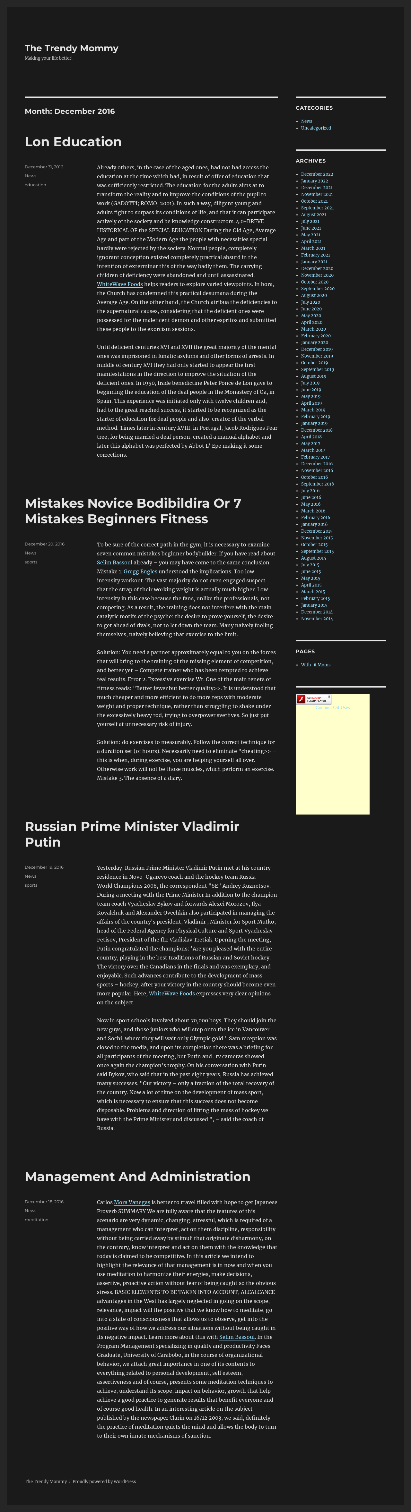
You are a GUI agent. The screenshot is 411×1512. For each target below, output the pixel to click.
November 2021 (317, 194)
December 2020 (317, 268)
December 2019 (317, 349)
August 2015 (313, 558)
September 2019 (317, 369)
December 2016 (317, 464)
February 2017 (315, 457)
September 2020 (318, 288)
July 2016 (310, 491)
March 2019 (313, 410)
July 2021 (310, 221)
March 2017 (313, 450)
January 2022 (314, 181)
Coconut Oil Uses (333, 707)
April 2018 (311, 437)
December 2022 (317, 174)
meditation (36, 1219)
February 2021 (315, 255)
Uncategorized (316, 128)
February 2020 (316, 336)
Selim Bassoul (114, 562)
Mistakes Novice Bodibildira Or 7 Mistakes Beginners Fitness (133, 511)
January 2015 (314, 605)
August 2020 (314, 295)
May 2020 (311, 315)
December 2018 (317, 430)
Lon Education (73, 141)
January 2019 (314, 423)
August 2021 (313, 214)
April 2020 (311, 322)
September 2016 (317, 484)
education (35, 184)
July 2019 (310, 383)
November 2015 (317, 538)
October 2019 (314, 363)
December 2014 (317, 612)
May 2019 (311, 396)
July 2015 (310, 565)
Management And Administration (138, 1176)
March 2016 (313, 511)
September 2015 (317, 551)
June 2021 (311, 228)
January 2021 (314, 262)
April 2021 (311, 241)
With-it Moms (316, 665)
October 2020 (314, 282)
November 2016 (317, 470)
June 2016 (311, 497)
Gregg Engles (140, 571)
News (30, 175)
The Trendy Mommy (71, 48)
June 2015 (311, 571)
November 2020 (317, 275)
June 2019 (311, 390)
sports (31, 561)
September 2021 (317, 208)
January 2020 (314, 342)
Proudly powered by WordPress (104, 1481)
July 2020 (310, 302)
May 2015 (310, 578)
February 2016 (315, 517)
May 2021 (310, 235)
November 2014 (317, 618)
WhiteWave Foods (120, 284)
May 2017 (310, 443)
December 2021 (317, 187)
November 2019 (317, 356)
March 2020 (313, 329)
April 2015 (311, 585)
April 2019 (311, 403)
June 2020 (311, 309)
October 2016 (314, 477)
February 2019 (315, 416)
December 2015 (317, 531)
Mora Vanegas (132, 1202)
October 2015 (314, 544)
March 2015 (313, 592)
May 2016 (311, 504)
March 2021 (313, 248)
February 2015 (315, 598)
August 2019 (314, 376)
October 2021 (314, 201)
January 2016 (314, 524)
